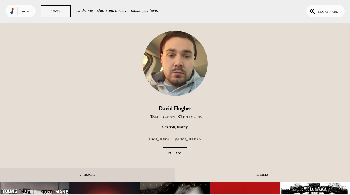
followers (162, 117)
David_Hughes (159, 139)
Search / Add (323, 11)
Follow (175, 153)
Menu (25, 11)
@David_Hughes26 (188, 139)
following (190, 117)
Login (55, 11)
